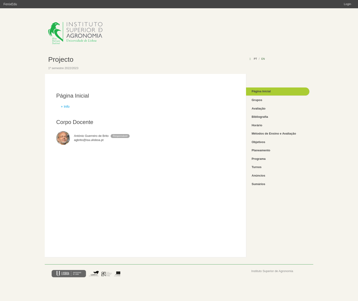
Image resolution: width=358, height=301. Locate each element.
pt (255, 58)
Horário (257, 125)
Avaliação (259, 108)
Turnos (257, 167)
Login (347, 4)
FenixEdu (10, 4)
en (263, 58)
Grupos (257, 100)
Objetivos (258, 142)
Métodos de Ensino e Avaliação (274, 133)
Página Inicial (261, 91)
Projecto (60, 59)
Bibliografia (260, 116)
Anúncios (258, 175)
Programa (259, 158)
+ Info (65, 106)
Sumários (258, 184)
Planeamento (261, 150)
